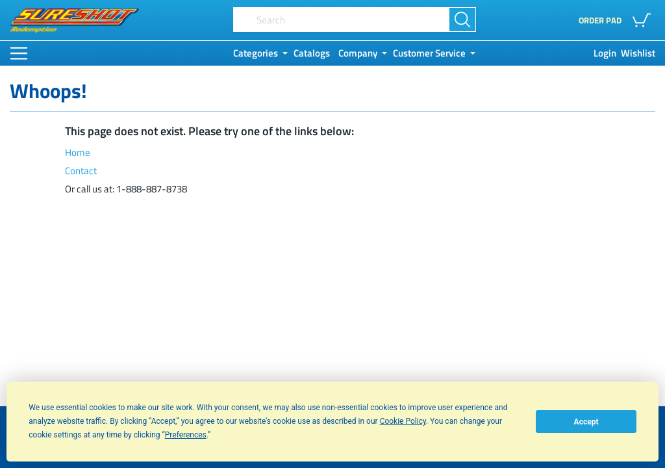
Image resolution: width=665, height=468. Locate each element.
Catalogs (312, 53)
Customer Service (429, 53)
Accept (586, 421)
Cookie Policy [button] (403, 421)
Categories (255, 53)
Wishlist (638, 53)
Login (605, 53)
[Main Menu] (19, 53)
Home (77, 153)
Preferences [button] (186, 434)
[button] (644, 20)
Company (357, 53)
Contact (81, 171)
